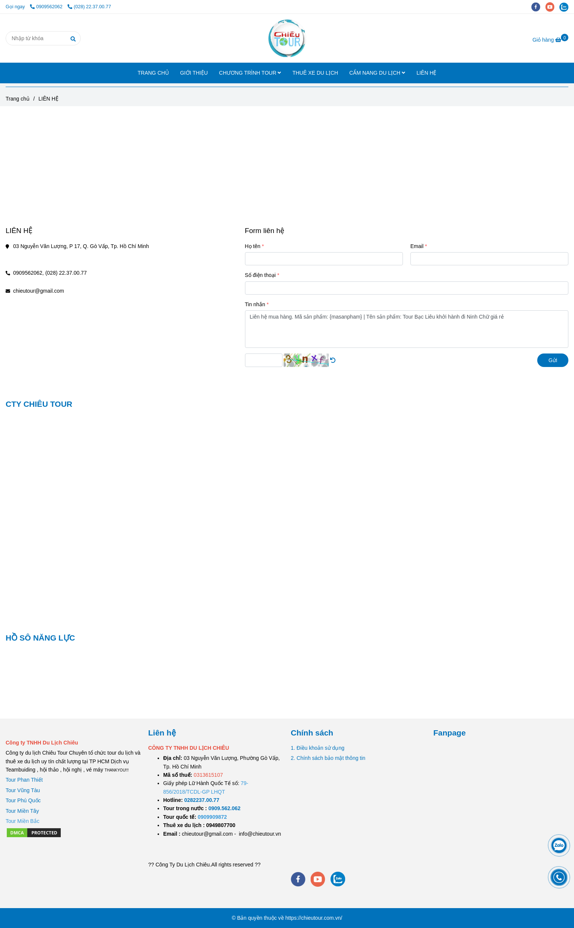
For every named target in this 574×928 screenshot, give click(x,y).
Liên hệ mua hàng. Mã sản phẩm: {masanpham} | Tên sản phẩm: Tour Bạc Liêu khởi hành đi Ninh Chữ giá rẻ (407, 329)
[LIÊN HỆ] (287, 38)
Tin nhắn (255, 304)
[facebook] (538, 6)
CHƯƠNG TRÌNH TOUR (250, 73)
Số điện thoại (260, 275)
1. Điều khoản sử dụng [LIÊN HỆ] (317, 748)
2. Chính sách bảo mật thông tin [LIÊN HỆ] (328, 758)
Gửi (552, 360)
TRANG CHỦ (153, 73)
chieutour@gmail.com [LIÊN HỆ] (38, 291)
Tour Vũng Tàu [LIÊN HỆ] (23, 790)
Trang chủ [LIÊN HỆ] (18, 99)
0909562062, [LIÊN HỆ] (28, 273)
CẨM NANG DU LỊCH (377, 73)
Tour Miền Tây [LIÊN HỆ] (22, 811)
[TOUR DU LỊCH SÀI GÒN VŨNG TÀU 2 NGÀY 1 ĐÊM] (201, 800)
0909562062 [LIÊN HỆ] (47, 6)
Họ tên (252, 246)
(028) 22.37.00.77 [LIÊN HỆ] (89, 6)
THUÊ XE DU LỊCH (315, 73)
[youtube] (552, 6)
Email (417, 246)
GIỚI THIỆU (194, 73)
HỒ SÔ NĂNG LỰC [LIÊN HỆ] (40, 637)
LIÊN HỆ (426, 73)
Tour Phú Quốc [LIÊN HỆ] (23, 800)
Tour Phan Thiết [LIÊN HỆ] (24, 780)
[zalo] (565, 6)
